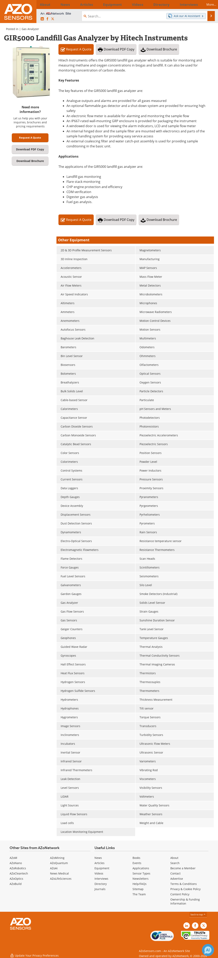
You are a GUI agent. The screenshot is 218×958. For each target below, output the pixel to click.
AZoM (13, 858)
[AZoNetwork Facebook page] (47, 19)
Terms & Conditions (183, 884)
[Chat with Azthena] (208, 950)
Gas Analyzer (30, 29)
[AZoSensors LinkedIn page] (42, 19)
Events (137, 863)
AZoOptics (16, 879)
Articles (99, 863)
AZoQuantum (59, 863)
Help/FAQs (140, 884)
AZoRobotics (18, 868)
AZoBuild (16, 884)
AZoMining (57, 858)
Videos (98, 873)
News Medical (59, 873)
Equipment (101, 868)
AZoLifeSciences (60, 879)
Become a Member (183, 868)
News (98, 858)
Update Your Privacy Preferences (34, 953)
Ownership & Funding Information (185, 901)
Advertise (176, 879)
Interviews (101, 879)
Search (175, 863)
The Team (139, 894)
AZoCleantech (19, 873)
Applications (141, 868)
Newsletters (141, 879)
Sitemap (138, 889)
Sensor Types (141, 873)
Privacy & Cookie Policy (185, 889)
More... (207, 4)
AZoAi (54, 868)
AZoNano (16, 863)
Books (136, 858)
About (174, 858)
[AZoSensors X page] (52, 19)
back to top (198, 914)
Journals (99, 889)
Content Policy (179, 894)
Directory (100, 884)
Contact (175, 873)
